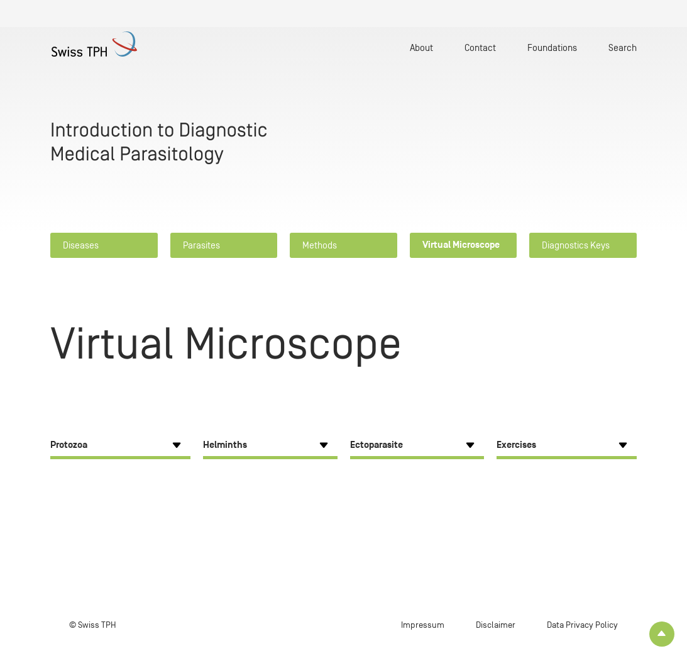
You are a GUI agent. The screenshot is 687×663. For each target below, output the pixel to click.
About (421, 47)
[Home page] (99, 44)
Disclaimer (495, 625)
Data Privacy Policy (582, 625)
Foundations (552, 47)
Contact (480, 47)
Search (622, 47)
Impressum (422, 625)
